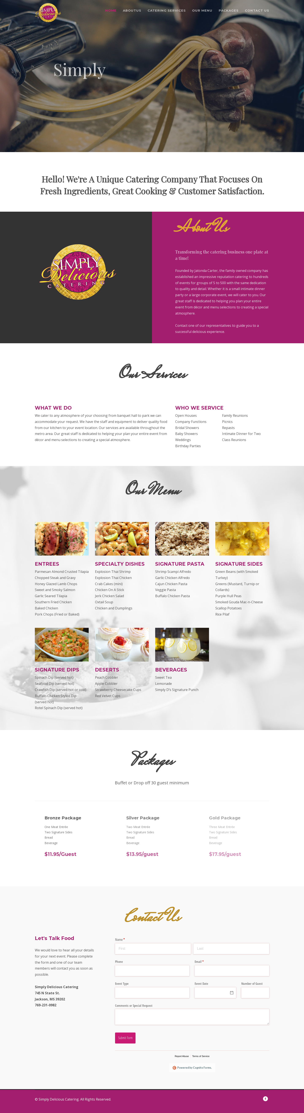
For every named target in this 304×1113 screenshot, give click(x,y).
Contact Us (257, 10)
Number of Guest (252, 983)
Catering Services (167, 10)
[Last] (231, 948)
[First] (153, 948)
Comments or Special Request (133, 1005)
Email (204, 961)
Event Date (201, 983)
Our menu (202, 10)
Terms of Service (200, 1056)
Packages (229, 10)
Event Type (122, 983)
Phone (119, 961)
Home (111, 10)
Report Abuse (182, 1056)
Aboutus (132, 10)
